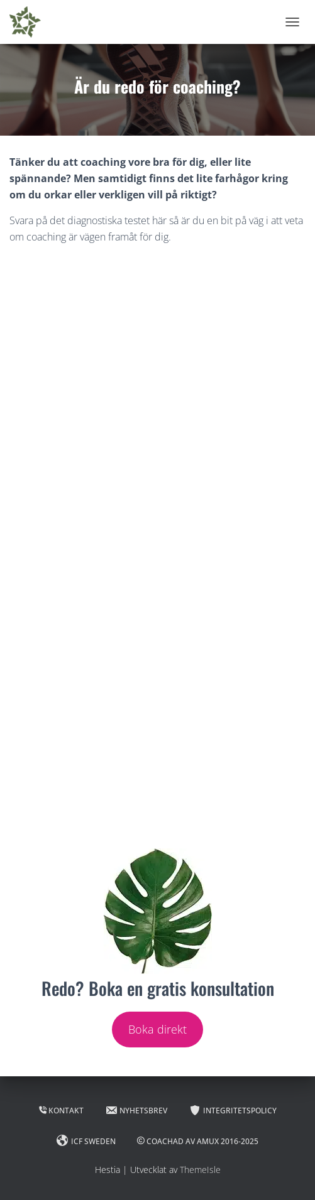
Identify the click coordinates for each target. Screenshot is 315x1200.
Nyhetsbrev (136, 1110)
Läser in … (157, 549)
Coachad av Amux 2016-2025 (197, 1141)
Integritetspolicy (233, 1110)
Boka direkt (157, 1029)
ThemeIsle (200, 1170)
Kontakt (61, 1110)
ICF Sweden (86, 1141)
